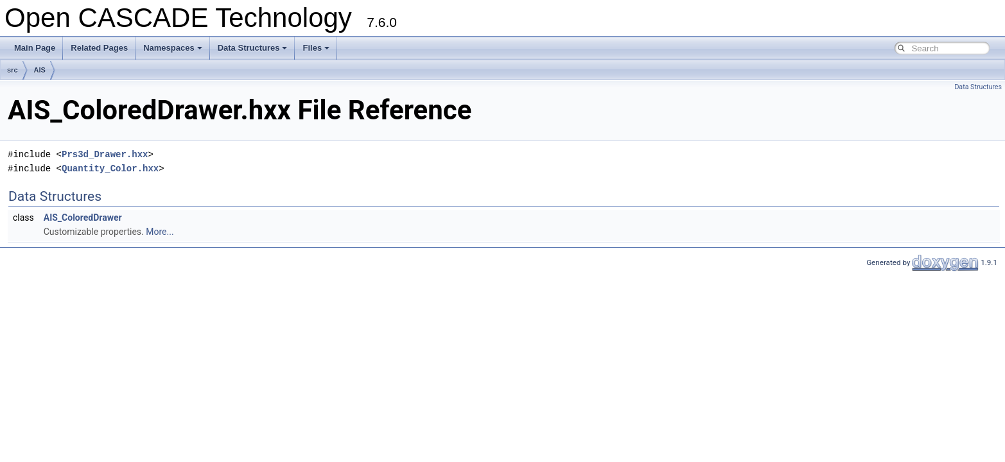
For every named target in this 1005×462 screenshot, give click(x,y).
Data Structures (253, 48)
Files (315, 48)
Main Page (34, 48)
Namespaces (172, 48)
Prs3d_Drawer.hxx (105, 154)
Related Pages (99, 48)
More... (159, 232)
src (12, 70)
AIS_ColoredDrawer (83, 217)
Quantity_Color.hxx (110, 168)
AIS (40, 70)
